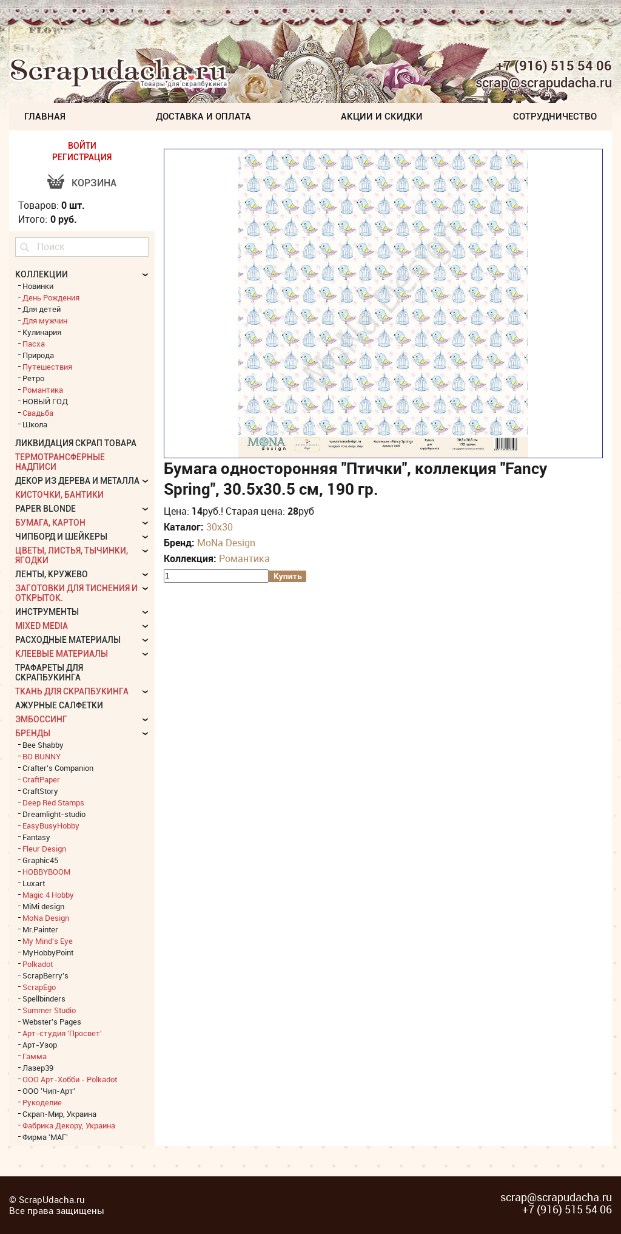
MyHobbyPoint (47, 952)
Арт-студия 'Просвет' (62, 1033)
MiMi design (43, 906)
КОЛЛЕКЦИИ (41, 274)
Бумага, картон (50, 522)
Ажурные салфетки (59, 705)
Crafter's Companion (57, 767)
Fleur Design (44, 848)
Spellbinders (43, 998)
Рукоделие (42, 1102)
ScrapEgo (39, 986)
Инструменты (47, 612)
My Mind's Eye (47, 940)
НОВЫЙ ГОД (45, 401)
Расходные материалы (68, 640)
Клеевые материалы (61, 654)
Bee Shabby (43, 744)
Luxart (33, 883)
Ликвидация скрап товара (75, 443)
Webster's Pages (51, 1021)
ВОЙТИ (82, 146)
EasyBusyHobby (50, 825)
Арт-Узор (39, 1044)
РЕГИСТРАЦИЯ (82, 157)
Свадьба (37, 412)
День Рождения (50, 297)
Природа (38, 355)
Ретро (33, 378)
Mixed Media (41, 626)
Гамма (34, 1056)
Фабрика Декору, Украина (68, 1125)
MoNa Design (226, 542)
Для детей (41, 308)
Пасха (33, 343)
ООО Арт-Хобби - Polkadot (69, 1079)
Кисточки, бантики (59, 495)
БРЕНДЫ (32, 733)
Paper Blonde (45, 509)
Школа (34, 424)
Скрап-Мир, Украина (59, 1113)
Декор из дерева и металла (77, 481)
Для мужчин (44, 320)
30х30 (219, 527)
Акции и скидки (382, 116)
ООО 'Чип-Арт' (48, 1090)
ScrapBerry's (45, 975)
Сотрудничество (555, 116)
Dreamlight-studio (54, 814)
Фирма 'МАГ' (45, 1136)
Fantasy (36, 837)
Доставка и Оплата (203, 116)
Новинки (37, 285)
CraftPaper (41, 779)
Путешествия (47, 366)
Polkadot (37, 963)
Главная (44, 116)
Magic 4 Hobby (48, 894)
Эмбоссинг (41, 719)
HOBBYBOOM (46, 871)
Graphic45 (40, 860)
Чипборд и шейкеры (61, 536)
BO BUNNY (41, 756)
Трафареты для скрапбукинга (49, 672)
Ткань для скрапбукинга (72, 691)
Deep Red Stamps (53, 802)
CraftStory (40, 790)
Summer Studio (49, 1010)
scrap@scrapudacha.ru (543, 83)
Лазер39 (37, 1067)
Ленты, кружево (51, 574)
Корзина (94, 183)
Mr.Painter (40, 929)
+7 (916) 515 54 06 (554, 65)
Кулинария (41, 332)
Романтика (244, 558)
